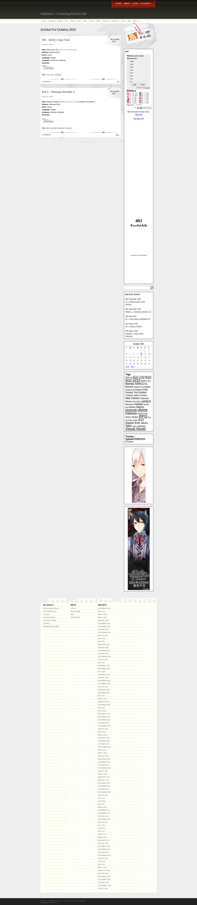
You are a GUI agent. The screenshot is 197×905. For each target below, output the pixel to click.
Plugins (46, 614)
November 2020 (104, 668)
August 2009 (103, 888)
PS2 (72, 21)
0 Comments (46, 81)
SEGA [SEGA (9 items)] (141, 420)
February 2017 (104, 702)
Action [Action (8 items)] (144, 380)
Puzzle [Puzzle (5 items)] (140, 413)
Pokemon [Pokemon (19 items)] (131, 413)
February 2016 (104, 714)
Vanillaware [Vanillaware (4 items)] (141, 426)
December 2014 (104, 741)
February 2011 (104, 840)
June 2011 (101, 828)
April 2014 (102, 750)
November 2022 (104, 626)
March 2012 (102, 807)
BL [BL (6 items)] (146, 384)
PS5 (91, 21)
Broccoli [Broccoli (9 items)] (129, 386)
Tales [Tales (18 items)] (128, 425)
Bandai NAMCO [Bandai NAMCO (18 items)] (135, 383)
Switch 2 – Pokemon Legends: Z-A (138, 312)
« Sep (127, 367)
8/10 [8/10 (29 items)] (148, 377)
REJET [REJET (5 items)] (128, 417)
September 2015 (104, 726)
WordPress (75, 617)
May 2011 (101, 831)
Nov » (133, 367)
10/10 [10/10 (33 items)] (136, 380)
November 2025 (104, 608)
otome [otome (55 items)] (142, 410)
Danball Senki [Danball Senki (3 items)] (129, 389)
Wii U (135, 21)
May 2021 (101, 662)
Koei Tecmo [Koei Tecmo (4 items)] (136, 401)
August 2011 (103, 822)
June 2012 (101, 801)
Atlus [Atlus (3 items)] (149, 381)
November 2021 (104, 650)
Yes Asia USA (139, 119)
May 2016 (101, 708)
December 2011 (104, 810)
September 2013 (104, 768)
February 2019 (104, 689)
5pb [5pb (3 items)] (131, 377)
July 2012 (101, 798)
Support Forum (49, 620)
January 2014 (103, 756)
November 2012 (104, 786)
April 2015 (102, 732)
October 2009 (103, 882)
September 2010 (104, 855)
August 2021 (103, 659)
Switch (106, 21)
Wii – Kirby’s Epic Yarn (56, 39)
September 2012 (104, 792)
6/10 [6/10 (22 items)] (135, 377)
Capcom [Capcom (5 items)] (137, 387)
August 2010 (103, 858)
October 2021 (103, 653)
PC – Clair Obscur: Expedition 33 (137, 319)
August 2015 (103, 729)
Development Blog (51, 608)
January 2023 (103, 620)
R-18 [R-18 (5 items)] (145, 413)
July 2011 (101, 825)
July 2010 (101, 861)
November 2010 (104, 849)
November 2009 (104, 879)
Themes (46, 623)
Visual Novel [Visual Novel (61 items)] (135, 429)
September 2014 (104, 747)
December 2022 (104, 623)
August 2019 (103, 686)
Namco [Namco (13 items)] (140, 406)
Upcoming (145, 3)
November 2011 (104, 813)
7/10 (47, 75)
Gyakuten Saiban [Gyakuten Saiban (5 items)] (132, 395)
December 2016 (104, 705)
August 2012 (103, 795)
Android (51, 21)
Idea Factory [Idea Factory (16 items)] (132, 397)
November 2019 (104, 683)
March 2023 (102, 617)
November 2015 (104, 720)
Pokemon (68, 128)
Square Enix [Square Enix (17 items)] (132, 422)
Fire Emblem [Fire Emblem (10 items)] (140, 392)
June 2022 (101, 638)
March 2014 (102, 753)
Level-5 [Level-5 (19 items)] (146, 400)
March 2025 (102, 614)
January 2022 (103, 647)
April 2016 (102, 711)
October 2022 (103, 629)
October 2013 (103, 765)
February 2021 (104, 665)
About (127, 3)
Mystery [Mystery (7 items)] (132, 407)
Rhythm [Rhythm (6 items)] (135, 417)
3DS (44, 21)
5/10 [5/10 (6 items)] (127, 377)
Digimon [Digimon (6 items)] (138, 389)
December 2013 (104, 759)
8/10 (47, 128)
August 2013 (103, 771)
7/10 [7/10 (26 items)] (142, 377)
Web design (44, 902)
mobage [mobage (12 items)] (138, 404)
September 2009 (104, 885)
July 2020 (101, 671)
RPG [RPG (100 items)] (143, 416)
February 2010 (104, 870)
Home (119, 3)
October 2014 (103, 744)
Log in (73, 608)
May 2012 (101, 804)
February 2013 (104, 777)
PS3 (78, 21)
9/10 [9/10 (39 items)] (128, 380)
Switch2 (115, 21)
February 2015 (104, 738)
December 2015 (104, 717)
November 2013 (104, 762)
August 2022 (103, 635)
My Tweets (129, 442)
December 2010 (104, 846)
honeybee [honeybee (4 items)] (143, 395)
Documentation (49, 611)
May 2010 (101, 864)
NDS (60, 21)
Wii (129, 21)
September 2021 (104, 656)
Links (135, 3)
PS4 (85, 21)
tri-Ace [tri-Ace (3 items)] (134, 426)
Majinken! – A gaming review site (63, 14)
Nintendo (58, 75)
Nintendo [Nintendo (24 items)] (131, 410)
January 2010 (103, 873)
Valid (75, 611)
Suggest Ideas (49, 617)
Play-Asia (138, 115)
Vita (123, 21)
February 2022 (104, 644)
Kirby (52, 75)
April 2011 (102, 834)
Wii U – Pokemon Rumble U (58, 91)
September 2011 (104, 819)
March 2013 (102, 774)
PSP (98, 21)
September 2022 (104, 632)
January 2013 (103, 780)
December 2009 (104, 876)
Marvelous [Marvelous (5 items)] (129, 404)
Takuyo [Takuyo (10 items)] (144, 422)
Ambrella (53, 128)
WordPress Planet (51, 626)
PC (66, 21)
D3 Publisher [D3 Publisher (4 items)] (146, 387)
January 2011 (103, 843)
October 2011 (103, 816)
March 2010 (102, 867)
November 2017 (104, 693)
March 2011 (102, 837)
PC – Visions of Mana (133, 326)
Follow (48, 68)
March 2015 (102, 735)
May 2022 (101, 641)
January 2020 (103, 677)
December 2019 (104, 680)
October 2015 (103, 723)
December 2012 (104, 783)
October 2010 (103, 852)
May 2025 (101, 611)
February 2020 (104, 674)
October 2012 (103, 789)
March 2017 (102, 699)
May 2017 (101, 696)
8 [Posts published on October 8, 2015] (141, 354)
